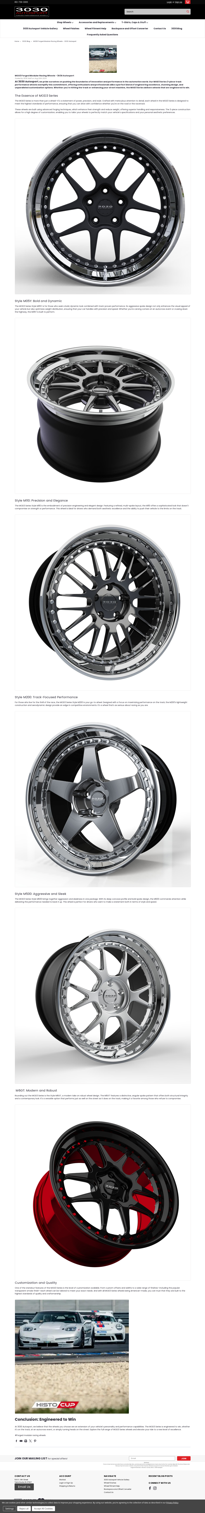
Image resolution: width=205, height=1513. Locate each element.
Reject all (24, 1508)
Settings (9, 1508)
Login (169, 2)
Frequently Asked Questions (102, 34)
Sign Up (178, 2)
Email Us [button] (24, 1487)
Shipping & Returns (67, 1486)
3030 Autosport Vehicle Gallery (40, 28)
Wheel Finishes (71, 28)
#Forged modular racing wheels (30, 1435)
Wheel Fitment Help (95, 28)
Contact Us (160, 28)
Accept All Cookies (43, 1508)
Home (17, 41)
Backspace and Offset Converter (130, 28)
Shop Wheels (65, 22)
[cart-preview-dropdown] (187, 2)
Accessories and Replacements (97, 22)
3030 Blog (176, 28)
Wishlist (62, 1479)
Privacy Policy (172, 1502)
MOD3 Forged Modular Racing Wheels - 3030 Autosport (54, 41)
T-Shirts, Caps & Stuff (135, 22)
